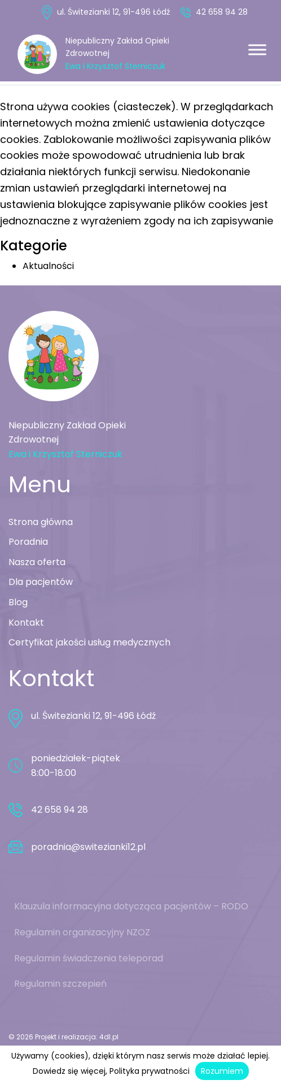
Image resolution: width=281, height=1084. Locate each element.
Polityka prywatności (149, 1071)
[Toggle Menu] (257, 49)
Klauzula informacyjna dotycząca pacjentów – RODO (131, 906)
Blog (18, 602)
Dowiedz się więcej (69, 1071)
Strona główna (40, 521)
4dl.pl (108, 1037)
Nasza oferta (36, 562)
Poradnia (28, 541)
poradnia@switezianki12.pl (88, 846)
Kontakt (26, 622)
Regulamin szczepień (60, 983)
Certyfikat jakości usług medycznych (89, 642)
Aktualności (48, 265)
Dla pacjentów (40, 581)
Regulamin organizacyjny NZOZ (82, 932)
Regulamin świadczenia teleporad (88, 958)
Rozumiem (222, 1071)
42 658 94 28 (221, 12)
